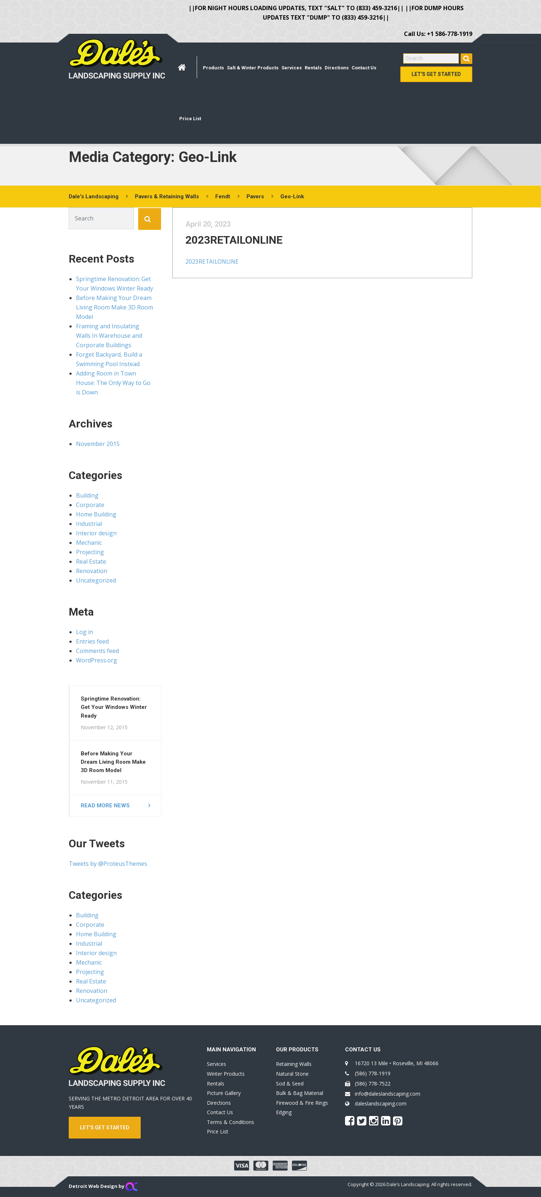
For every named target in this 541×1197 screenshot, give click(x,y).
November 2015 (98, 444)
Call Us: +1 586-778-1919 (438, 34)
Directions (337, 67)
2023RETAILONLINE (243, 247)
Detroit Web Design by (103, 1186)
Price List (190, 118)
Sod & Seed (290, 1083)
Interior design (96, 533)
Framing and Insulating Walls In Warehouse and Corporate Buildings (109, 335)
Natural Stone (292, 1073)
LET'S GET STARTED (104, 1128)
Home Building (96, 514)
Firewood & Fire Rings (302, 1102)
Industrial (89, 524)
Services (291, 67)
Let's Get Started (436, 74)
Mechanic (89, 543)
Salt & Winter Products (252, 67)
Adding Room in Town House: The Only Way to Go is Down (113, 382)
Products (213, 67)
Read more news (105, 805)
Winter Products (226, 1073)
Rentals (313, 67)
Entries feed (92, 641)
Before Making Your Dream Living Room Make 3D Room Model (114, 307)
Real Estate (91, 561)
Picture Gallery (224, 1093)
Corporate (90, 505)
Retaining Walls (294, 1063)
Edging (284, 1112)
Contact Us (364, 67)
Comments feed (97, 651)
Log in (84, 632)
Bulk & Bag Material (299, 1093)
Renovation (91, 571)
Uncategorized (96, 580)
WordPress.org (96, 660)
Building (87, 495)
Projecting (90, 552)
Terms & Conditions (230, 1122)
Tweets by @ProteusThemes (108, 864)
